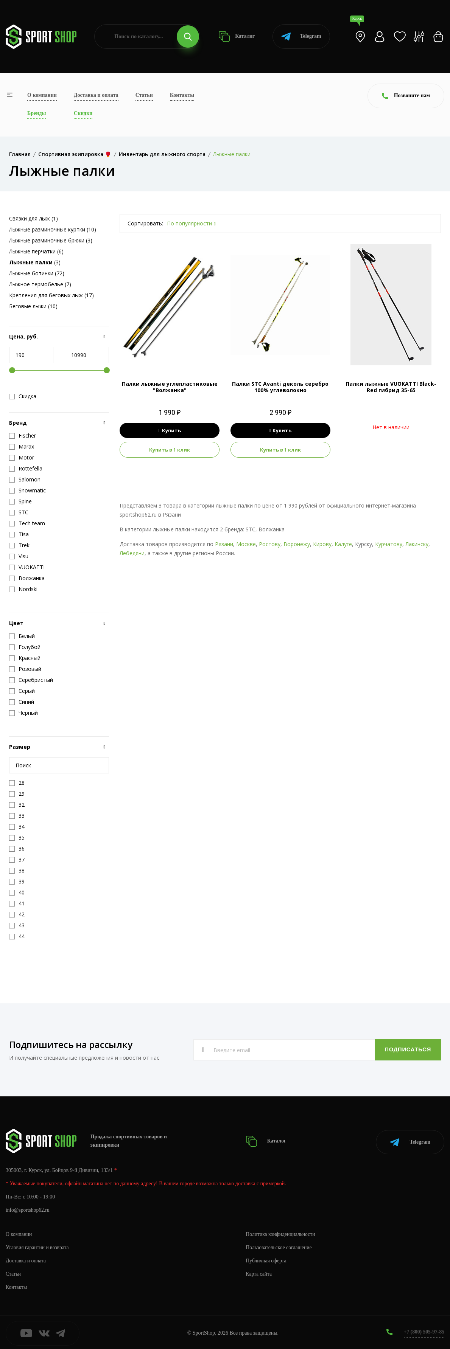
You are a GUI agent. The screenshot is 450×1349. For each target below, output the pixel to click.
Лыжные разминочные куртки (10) (52, 229)
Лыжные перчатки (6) (36, 251)
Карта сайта (259, 1272)
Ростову (269, 544)
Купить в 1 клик (169, 449)
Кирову (322, 544)
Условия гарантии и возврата (38, 1245)
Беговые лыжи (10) (33, 306)
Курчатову (388, 544)
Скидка (22, 396)
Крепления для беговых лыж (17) (51, 295)
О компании (42, 95)
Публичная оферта (267, 1259)
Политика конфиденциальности (282, 1232)
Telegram (301, 36)
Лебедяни (132, 553)
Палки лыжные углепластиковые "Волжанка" (170, 387)
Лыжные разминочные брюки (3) (50, 240)
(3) (35, 262)
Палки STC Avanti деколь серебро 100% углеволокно (280, 387)
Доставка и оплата (96, 95)
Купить (170, 430)
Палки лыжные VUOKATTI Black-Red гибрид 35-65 (391, 387)
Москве (246, 544)
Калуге (343, 544)
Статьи (144, 95)
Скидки (83, 113)
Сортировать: (145, 223)
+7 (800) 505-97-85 (423, 1330)
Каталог (236, 36)
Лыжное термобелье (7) (40, 284)
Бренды (36, 113)
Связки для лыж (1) (33, 218)
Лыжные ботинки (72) (36, 273)
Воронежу (296, 544)
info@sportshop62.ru (28, 1208)
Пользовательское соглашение (280, 1245)
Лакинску (416, 544)
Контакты (182, 95)
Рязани (224, 544)
